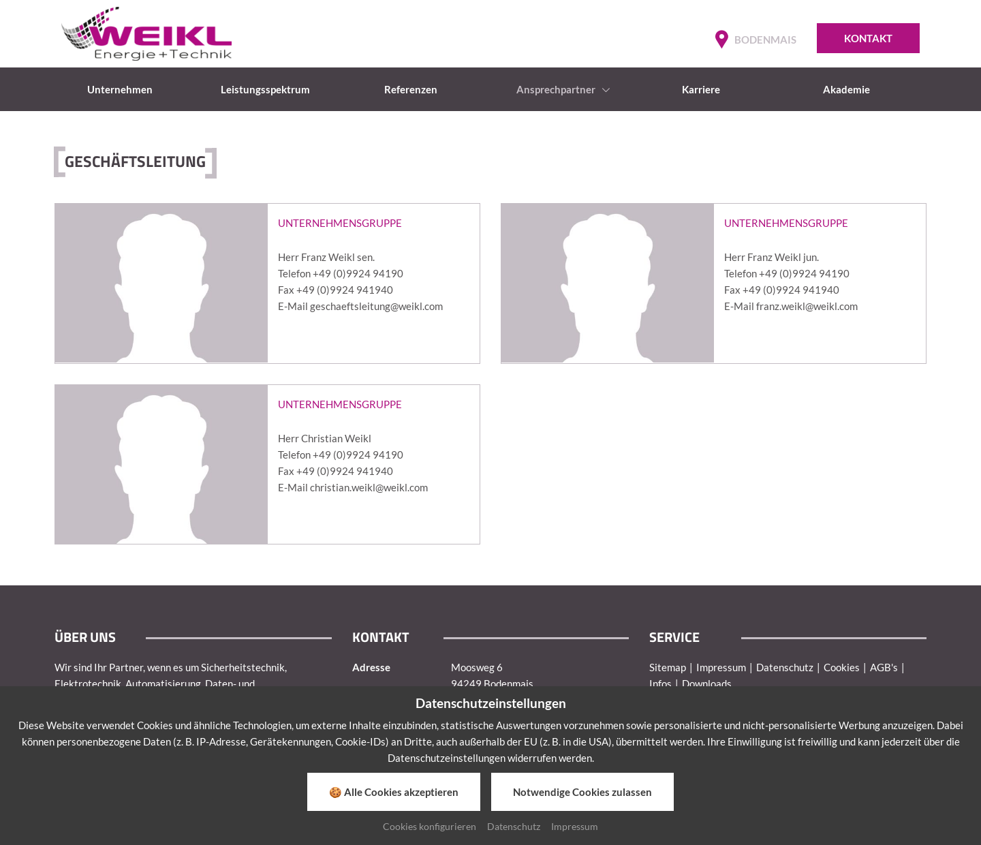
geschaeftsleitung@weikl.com (376, 306)
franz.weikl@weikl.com (807, 306)
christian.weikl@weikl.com (369, 487)
